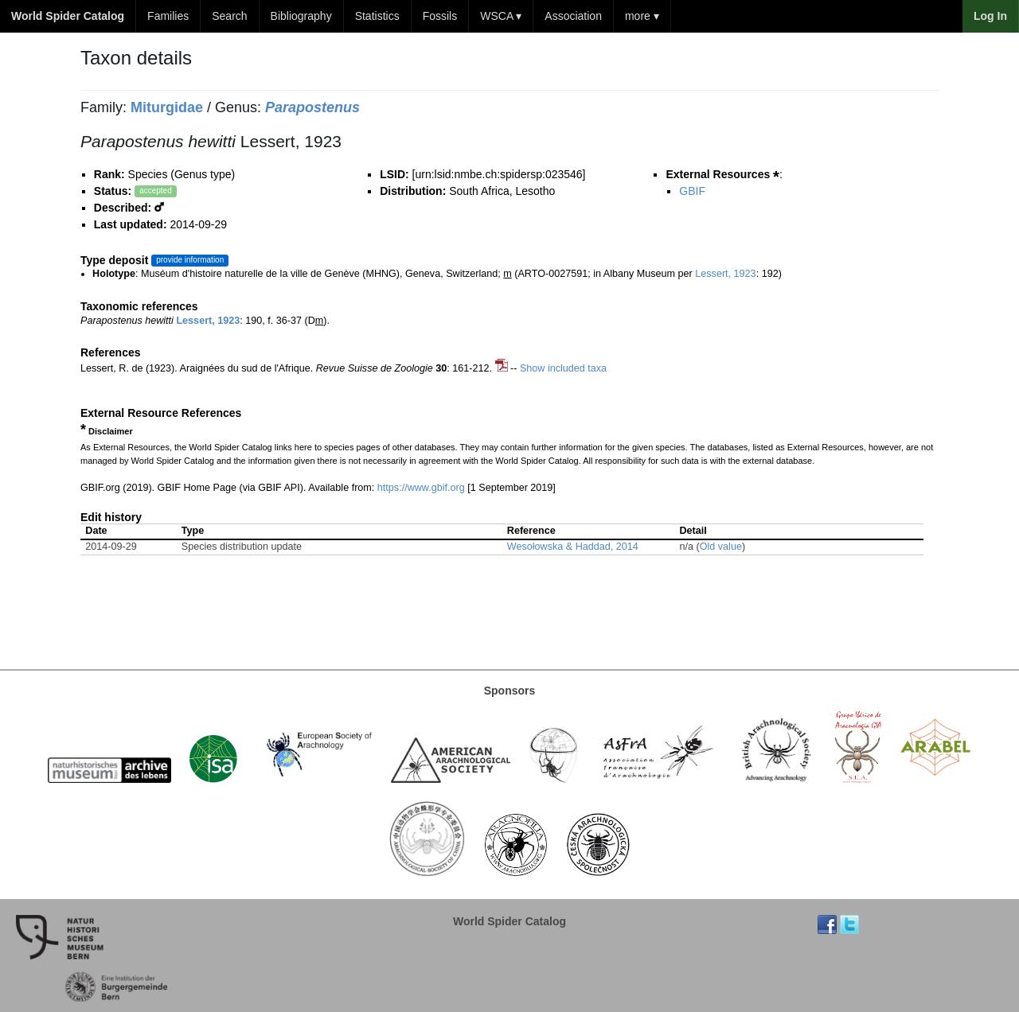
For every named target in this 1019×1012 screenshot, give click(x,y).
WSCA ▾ (500, 16)
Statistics (377, 16)
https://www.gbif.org (421, 487)
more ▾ (642, 16)
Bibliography (301, 16)
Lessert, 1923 (725, 273)
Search (229, 16)
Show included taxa (563, 368)
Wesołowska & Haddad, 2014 (572, 546)
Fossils (440, 16)
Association (573, 16)
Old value (721, 546)
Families (168, 16)
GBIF (692, 191)
